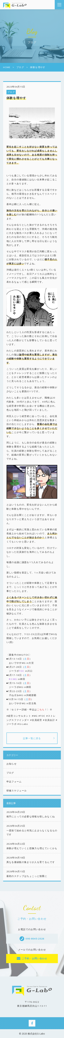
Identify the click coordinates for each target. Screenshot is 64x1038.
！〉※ (48, 709)
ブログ (11, 92)
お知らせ (11, 763)
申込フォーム (14, 781)
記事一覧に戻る (32, 738)
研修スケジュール (16, 790)
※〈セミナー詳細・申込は (25, 709)
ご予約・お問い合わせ (34, 958)
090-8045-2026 (35, 938)
